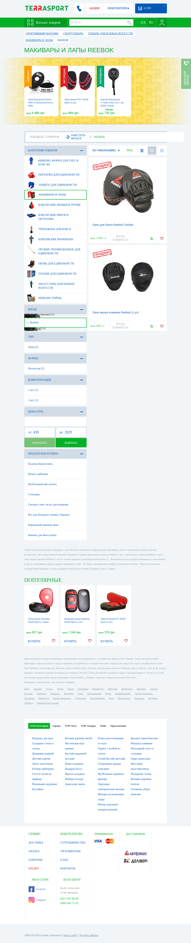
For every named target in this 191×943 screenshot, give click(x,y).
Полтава (28, 693)
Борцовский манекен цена (43, 524)
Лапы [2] (33, 347)
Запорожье (83, 689)
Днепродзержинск (143, 693)
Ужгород (28, 703)
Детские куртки (41, 758)
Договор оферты (88, 935)
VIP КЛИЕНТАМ (70, 851)
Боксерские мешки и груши (54, 204)
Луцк (111, 698)
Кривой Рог (97, 689)
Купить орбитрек (38, 474)
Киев (26, 689)
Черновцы (29, 698)
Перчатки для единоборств (53, 174)
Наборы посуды (74, 779)
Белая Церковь (97, 698)
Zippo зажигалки (140, 758)
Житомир (68, 693)
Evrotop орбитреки (43, 768)
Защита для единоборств (52, 185)
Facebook (37, 889)
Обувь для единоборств (50, 263)
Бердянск (153, 698)
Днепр (60, 689)
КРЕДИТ (34, 868)
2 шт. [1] (33, 400)
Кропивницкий (122, 693)
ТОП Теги (70, 725)
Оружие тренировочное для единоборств (53, 250)
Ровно (108, 693)
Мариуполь (127, 689)
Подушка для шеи (42, 738)
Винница (141, 689)
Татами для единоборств (51, 273)
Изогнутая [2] (36, 368)
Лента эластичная (42, 763)
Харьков (37, 689)
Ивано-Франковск (62, 698)
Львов (70, 689)
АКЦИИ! (94, 8)
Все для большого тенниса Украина (49, 514)
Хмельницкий (94, 693)
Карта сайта (70, 935)
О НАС (64, 859)
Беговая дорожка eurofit (78, 738)
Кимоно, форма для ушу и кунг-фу (52, 161)
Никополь (139, 698)
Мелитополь (124, 698)
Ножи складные (74, 763)
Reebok (32, 322)
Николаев (112, 689)
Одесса (49, 689)
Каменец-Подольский (48, 703)
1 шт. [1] (33, 390)
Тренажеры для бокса (49, 229)
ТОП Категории (39, 725)
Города (56, 725)
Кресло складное (75, 773)
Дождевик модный (43, 753)
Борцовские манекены (50, 239)
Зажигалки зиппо (75, 784)
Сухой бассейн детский (111, 758)
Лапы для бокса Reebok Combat (112, 224)
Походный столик (141, 773)
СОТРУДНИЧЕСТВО (73, 842)
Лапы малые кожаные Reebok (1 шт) (115, 312)
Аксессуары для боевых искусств (51, 284)
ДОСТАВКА (36, 842)
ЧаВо (103, 725)
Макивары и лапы (46, 194)
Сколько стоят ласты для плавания (48, 504)
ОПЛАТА (34, 851)
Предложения (118, 725)
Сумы (80, 693)
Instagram (37, 900)
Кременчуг (43, 698)
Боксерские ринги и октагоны (48, 215)
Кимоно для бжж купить (42, 535)
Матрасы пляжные (142, 743)
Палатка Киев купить (40, 463)
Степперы (34, 494)
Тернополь (80, 698)
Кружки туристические (144, 738)
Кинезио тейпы (44, 298)
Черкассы (55, 693)
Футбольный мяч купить (42, 484)
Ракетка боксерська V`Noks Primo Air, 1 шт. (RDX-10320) (112, 102)
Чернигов (41, 693)
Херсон (153, 689)
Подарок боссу (73, 768)
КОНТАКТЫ (67, 868)
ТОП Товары (88, 725)
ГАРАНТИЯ (36, 859)
